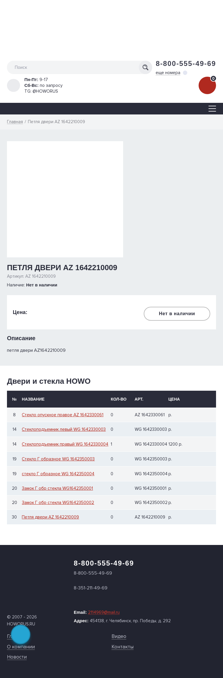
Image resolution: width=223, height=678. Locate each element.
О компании (21, 647)
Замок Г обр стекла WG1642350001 (57, 488)
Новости (17, 657)
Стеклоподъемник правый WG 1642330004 (65, 444)
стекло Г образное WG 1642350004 (58, 474)
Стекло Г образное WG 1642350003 (58, 459)
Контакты (123, 647)
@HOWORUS (45, 91)
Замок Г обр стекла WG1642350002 (58, 503)
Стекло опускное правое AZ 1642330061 (62, 415)
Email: (97, 612)
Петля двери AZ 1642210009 (50, 517)
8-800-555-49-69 (186, 63)
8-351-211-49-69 (90, 588)
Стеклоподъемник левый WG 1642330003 (64, 429)
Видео (119, 636)
